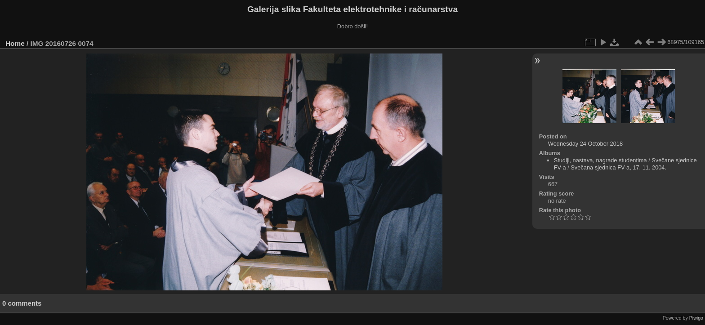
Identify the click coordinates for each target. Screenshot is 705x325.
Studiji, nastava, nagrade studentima (600, 160)
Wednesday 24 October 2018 (585, 143)
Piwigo (696, 318)
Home (15, 43)
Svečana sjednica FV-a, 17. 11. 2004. (618, 167)
